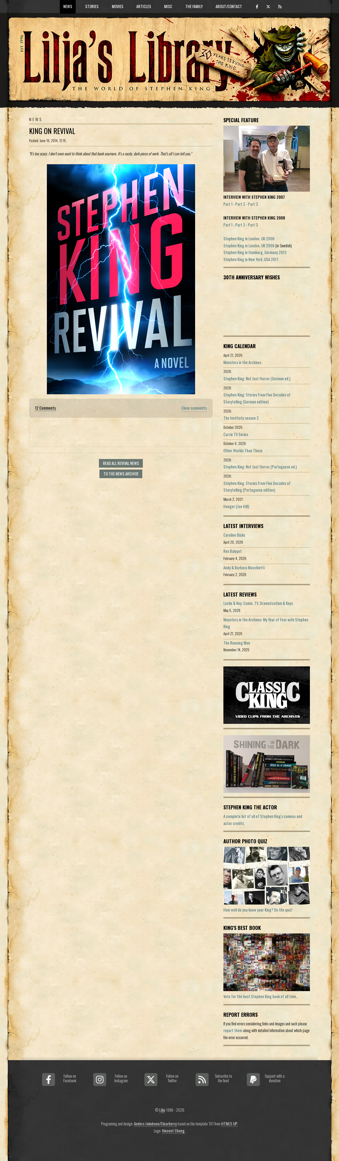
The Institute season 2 (241, 418)
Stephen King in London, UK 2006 (249, 238)
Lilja (162, 1110)
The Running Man (236, 643)
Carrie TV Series (235, 434)
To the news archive (121, 474)
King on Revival (52, 131)
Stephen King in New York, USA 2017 (250, 259)
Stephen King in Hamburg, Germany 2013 (254, 252)
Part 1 (228, 204)
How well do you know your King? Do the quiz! (257, 910)
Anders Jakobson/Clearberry (155, 1123)
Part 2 (240, 204)
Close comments (194, 408)
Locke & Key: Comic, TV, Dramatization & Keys (258, 603)
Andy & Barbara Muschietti (244, 567)
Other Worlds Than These (242, 450)
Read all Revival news (121, 463)
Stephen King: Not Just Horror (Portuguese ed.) (260, 467)
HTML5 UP (229, 1123)
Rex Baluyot (232, 551)
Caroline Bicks (234, 535)
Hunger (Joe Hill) (236, 506)
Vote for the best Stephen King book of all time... (261, 996)
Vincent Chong (173, 1130)
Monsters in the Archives (242, 362)
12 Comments (45, 408)
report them (232, 1030)
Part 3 (253, 204)
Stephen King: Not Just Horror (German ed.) (256, 378)
